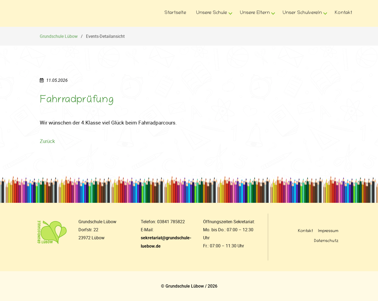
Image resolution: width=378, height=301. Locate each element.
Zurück (47, 141)
